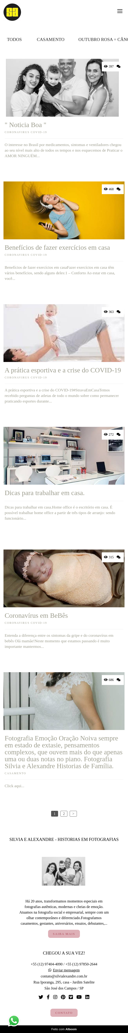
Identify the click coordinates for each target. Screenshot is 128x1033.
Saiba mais (64, 934)
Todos (14, 39)
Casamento (50, 39)
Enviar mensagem (66, 970)
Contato (64, 1012)
